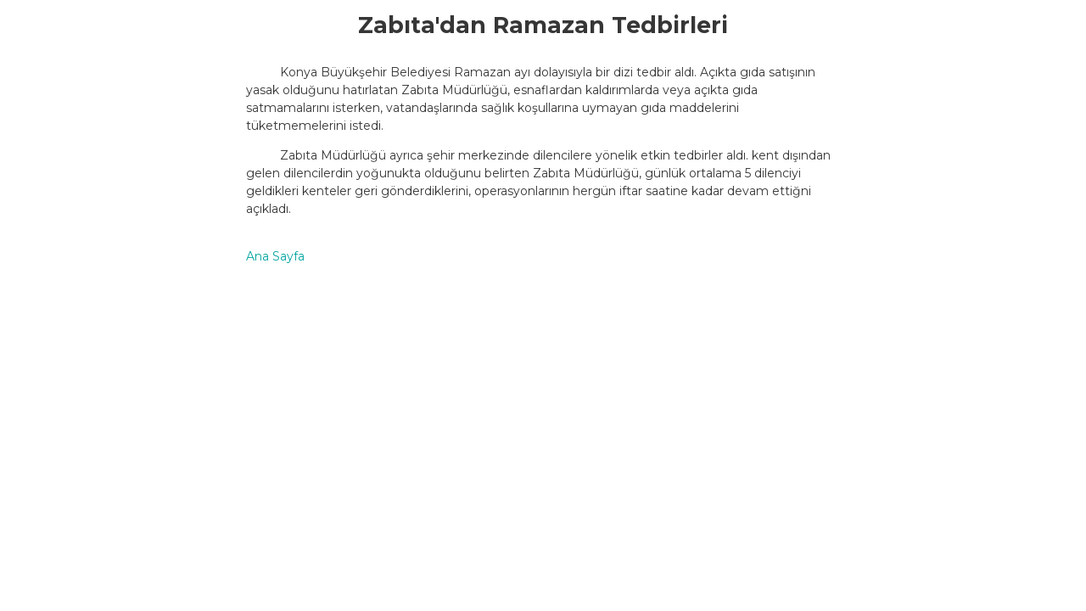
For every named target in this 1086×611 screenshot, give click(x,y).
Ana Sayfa (275, 256)
